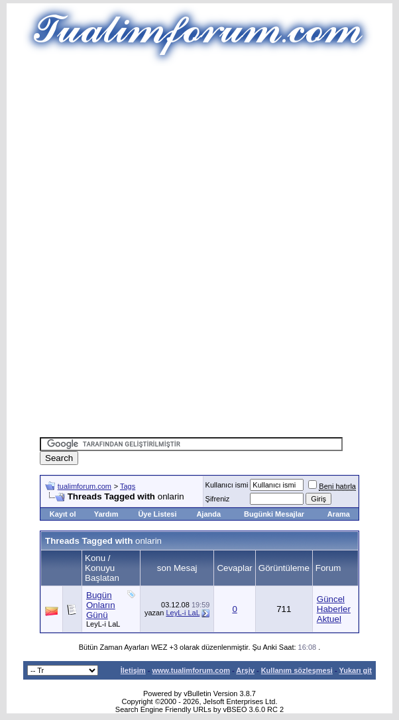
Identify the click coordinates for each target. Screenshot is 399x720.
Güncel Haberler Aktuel (334, 609)
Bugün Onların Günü (100, 605)
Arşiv (245, 670)
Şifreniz (217, 499)
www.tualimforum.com (191, 670)
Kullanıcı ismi (227, 485)
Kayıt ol (63, 514)
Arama (338, 514)
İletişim (133, 670)
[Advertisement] (219, 159)
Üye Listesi (157, 514)
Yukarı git (355, 670)
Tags (127, 486)
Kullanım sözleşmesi (297, 670)
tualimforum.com (84, 486)
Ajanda (208, 514)
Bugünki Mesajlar (274, 514)
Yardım (106, 514)
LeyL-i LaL (103, 624)
